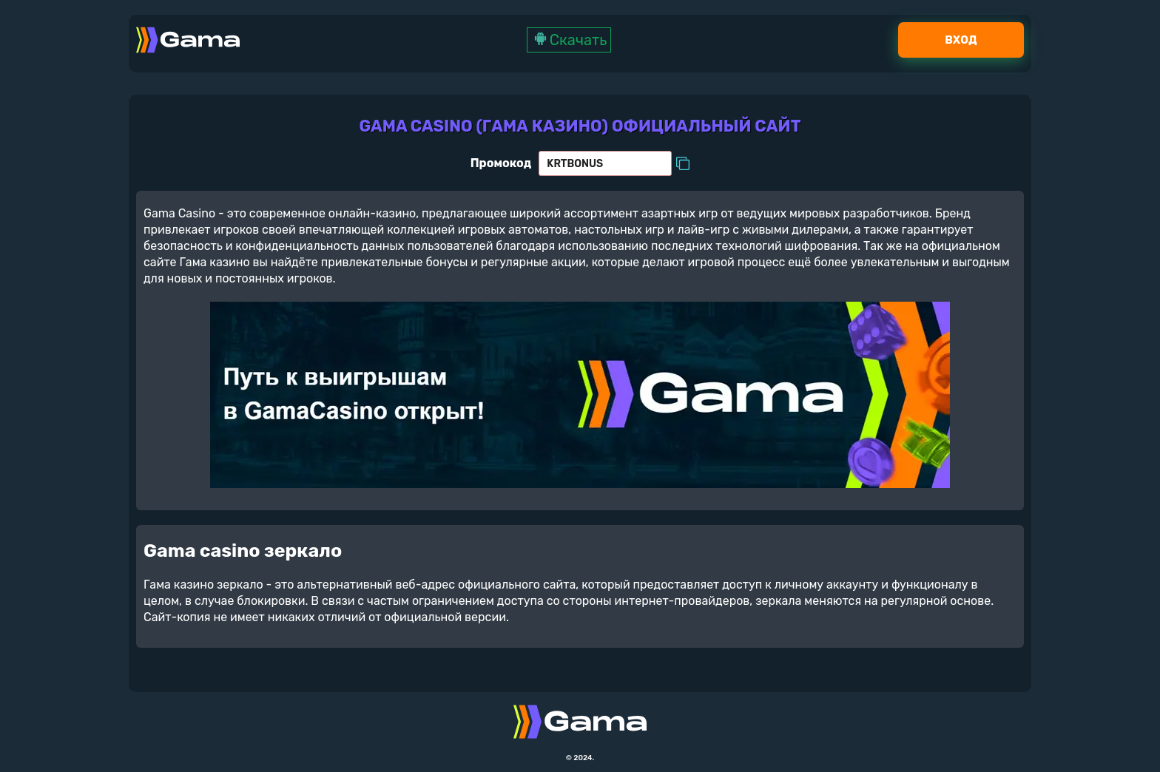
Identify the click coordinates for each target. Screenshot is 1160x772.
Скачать (569, 40)
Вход (961, 40)
